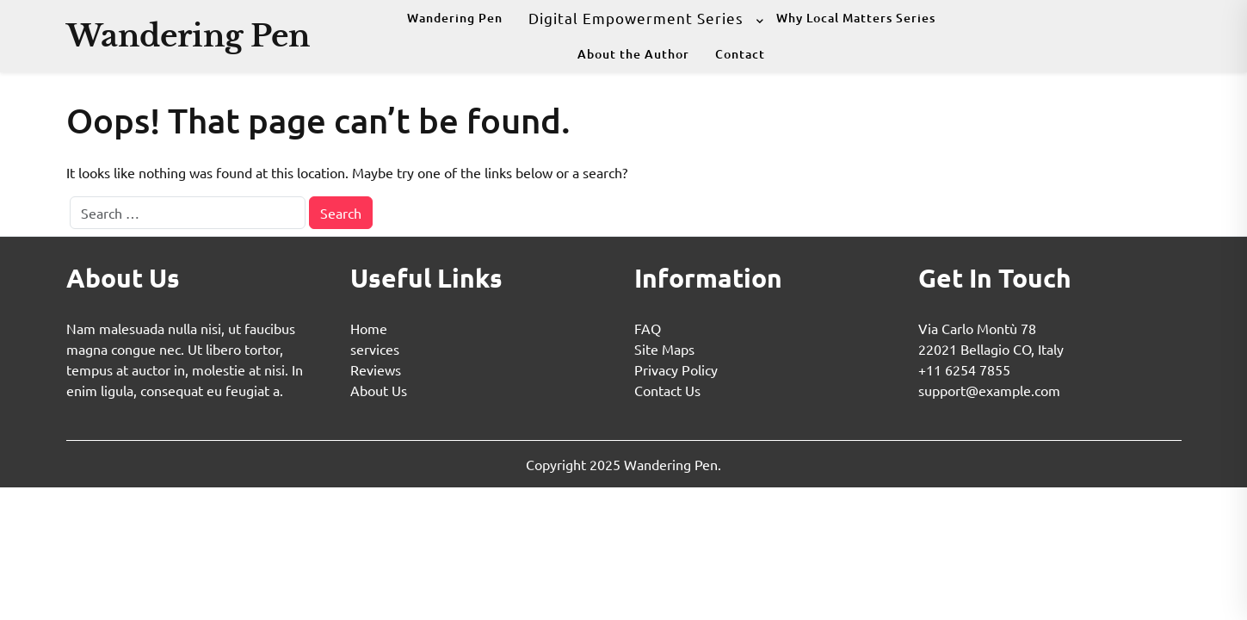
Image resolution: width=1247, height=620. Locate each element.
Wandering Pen (188, 35)
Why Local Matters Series (855, 17)
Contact (740, 54)
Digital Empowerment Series (636, 18)
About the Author (633, 54)
